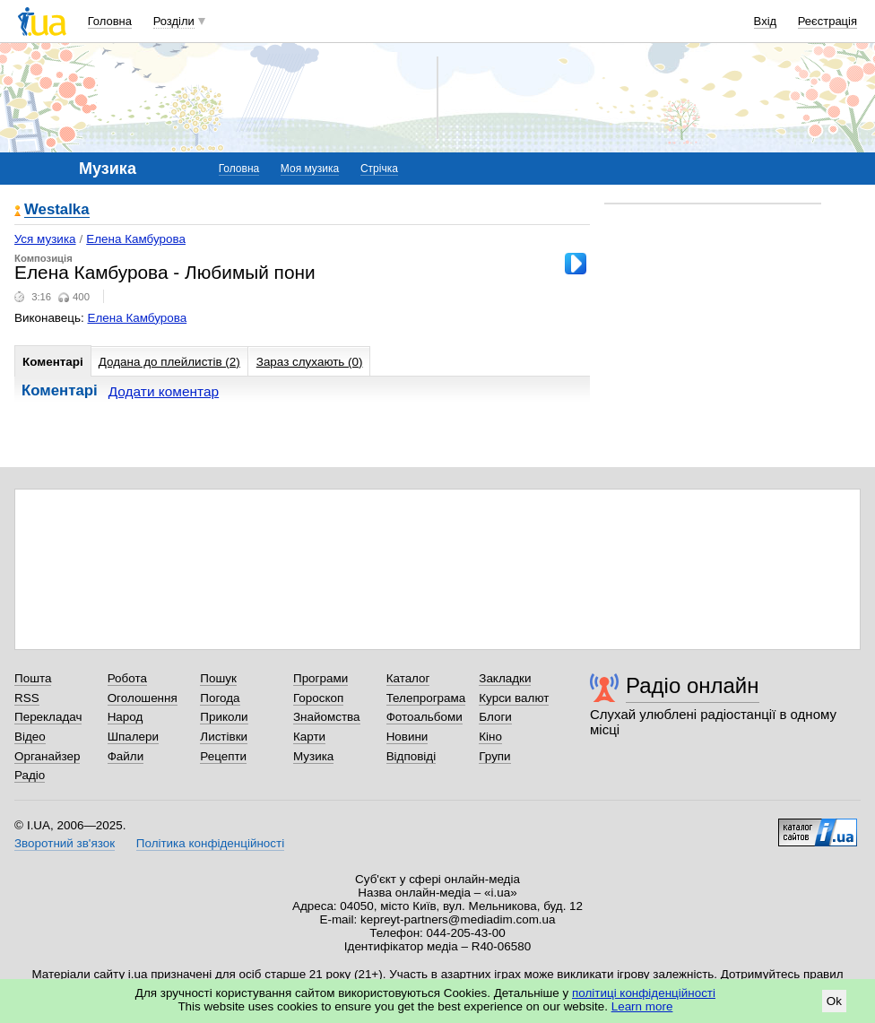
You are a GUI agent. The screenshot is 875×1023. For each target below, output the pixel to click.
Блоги (495, 717)
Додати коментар (163, 391)
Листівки (223, 736)
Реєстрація (827, 21)
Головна (110, 21)
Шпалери (133, 736)
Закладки (505, 678)
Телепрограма (426, 698)
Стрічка (379, 168)
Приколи (223, 717)
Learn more (642, 1006)
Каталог (408, 678)
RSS (26, 698)
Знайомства (326, 717)
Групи (494, 756)
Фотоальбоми (424, 717)
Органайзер (47, 756)
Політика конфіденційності (210, 843)
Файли (126, 756)
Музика (313, 756)
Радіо (29, 775)
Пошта (32, 678)
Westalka (57, 210)
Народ (125, 717)
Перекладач (48, 717)
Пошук (218, 678)
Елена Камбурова (136, 239)
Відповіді (411, 756)
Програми (320, 678)
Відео (30, 736)
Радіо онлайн (692, 685)
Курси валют (514, 698)
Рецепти (223, 756)
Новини (407, 736)
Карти (309, 736)
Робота (127, 678)
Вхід (765, 21)
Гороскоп (318, 698)
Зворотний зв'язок (64, 843)
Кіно (490, 736)
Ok (834, 1001)
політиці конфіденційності (643, 993)
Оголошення (143, 698)
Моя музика (310, 168)
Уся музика (45, 239)
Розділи (174, 21)
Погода (219, 698)
